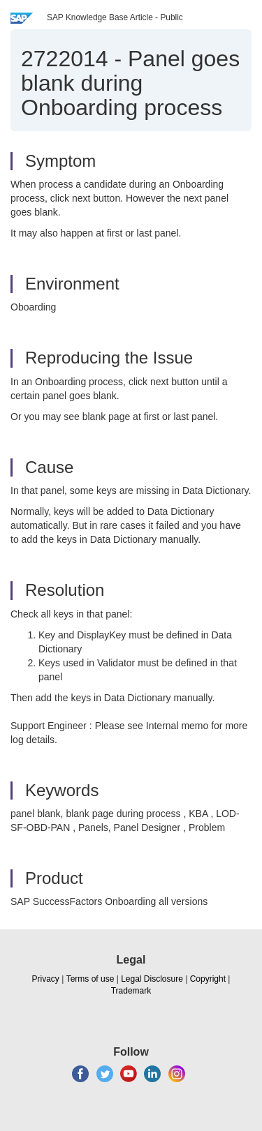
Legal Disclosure (152, 979)
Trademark (131, 991)
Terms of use (90, 979)
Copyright (208, 979)
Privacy (45, 979)
